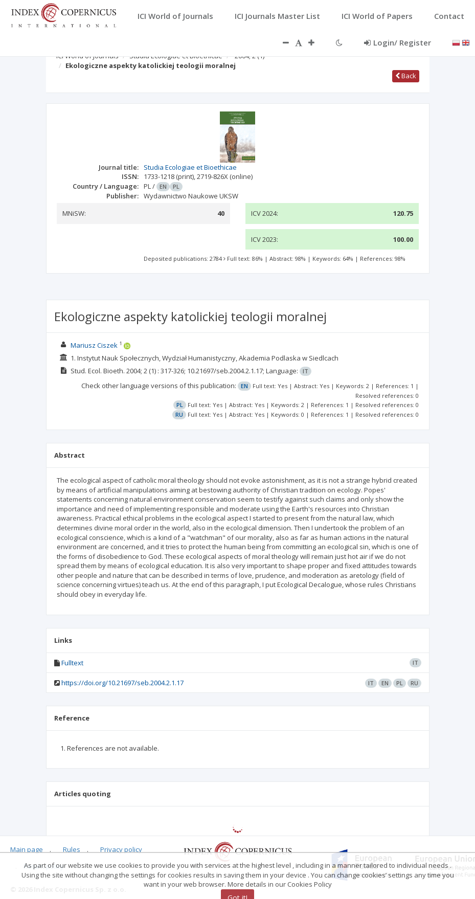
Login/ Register (397, 42)
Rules (71, 849)
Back (405, 75)
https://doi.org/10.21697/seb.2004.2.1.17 (122, 682)
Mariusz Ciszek (94, 345)
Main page (26, 849)
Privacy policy (121, 849)
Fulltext (72, 662)
